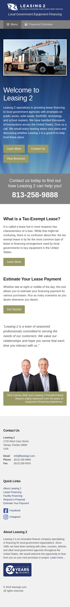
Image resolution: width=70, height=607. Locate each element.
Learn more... (57, 557)
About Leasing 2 (12, 488)
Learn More (14, 148)
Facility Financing (12, 495)
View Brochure (16, 158)
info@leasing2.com (24, 455)
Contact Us (38, 148)
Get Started (14, 309)
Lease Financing (12, 492)
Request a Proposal (14, 499)
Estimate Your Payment (16, 503)
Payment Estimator (39, 24)
